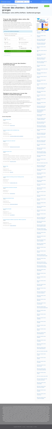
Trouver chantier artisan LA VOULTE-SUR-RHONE (42, 62)
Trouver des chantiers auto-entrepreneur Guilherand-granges (20, 410)
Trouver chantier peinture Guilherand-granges (12, 421)
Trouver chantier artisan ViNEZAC (41, 274)
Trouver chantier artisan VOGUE (41, 373)
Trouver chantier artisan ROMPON (41, 337)
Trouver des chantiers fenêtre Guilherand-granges (30, 409)
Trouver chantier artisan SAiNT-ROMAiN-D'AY (41, 333)
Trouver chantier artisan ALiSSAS (41, 251)
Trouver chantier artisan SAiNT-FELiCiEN (41, 285)
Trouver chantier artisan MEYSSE (41, 248)
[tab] (17, 120)
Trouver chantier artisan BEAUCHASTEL (41, 188)
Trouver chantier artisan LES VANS (42, 84)
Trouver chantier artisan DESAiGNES (41, 296)
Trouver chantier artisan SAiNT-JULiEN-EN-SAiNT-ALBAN (42, 255)
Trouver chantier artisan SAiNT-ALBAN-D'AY (41, 244)
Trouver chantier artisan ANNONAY (41, 32)
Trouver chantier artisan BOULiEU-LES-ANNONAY (41, 141)
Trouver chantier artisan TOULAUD (41, 185)
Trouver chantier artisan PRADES (41, 315)
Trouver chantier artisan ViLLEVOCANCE (41, 303)
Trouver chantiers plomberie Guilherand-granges (18, 416)
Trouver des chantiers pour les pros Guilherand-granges (12, 409)
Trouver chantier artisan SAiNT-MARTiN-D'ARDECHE (41, 369)
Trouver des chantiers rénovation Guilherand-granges (22, 414)
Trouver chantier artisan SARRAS (41, 145)
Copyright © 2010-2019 (17, 426)
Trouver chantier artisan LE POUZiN (42, 77)
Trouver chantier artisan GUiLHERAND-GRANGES (41, 40)
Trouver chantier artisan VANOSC (41, 358)
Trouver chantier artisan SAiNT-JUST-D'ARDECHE (41, 218)
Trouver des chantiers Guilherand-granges (38, 406)
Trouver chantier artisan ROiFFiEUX (41, 99)
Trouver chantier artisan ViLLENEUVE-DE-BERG (41, 88)
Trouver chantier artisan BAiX (42, 351)
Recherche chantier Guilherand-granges (19, 417)
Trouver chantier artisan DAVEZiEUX (41, 81)
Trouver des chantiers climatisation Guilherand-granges (40, 410)
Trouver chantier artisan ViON (43, 376)
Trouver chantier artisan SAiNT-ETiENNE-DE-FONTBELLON (41, 110)
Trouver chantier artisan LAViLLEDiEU (41, 170)
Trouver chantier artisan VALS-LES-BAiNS (42, 70)
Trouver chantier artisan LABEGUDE (41, 237)
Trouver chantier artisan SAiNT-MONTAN (41, 177)
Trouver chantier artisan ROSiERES (41, 322)
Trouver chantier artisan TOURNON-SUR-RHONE (41, 44)
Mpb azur (11, 172)
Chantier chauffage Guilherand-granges (38, 414)
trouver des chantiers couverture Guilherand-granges (22, 406)
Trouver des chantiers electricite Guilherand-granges (29, 411)
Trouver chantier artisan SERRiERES (41, 318)
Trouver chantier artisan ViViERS (41, 66)
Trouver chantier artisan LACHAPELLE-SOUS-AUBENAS (42, 229)
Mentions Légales (30, 426)
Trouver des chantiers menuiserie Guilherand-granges (41, 408)
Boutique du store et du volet (15, 146)
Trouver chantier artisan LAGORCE (41, 391)
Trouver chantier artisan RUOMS (41, 137)
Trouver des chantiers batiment (11, 5)
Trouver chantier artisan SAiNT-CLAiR (41, 344)
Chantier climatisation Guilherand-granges (20, 415)
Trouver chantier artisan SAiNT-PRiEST (41, 270)
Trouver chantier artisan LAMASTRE (41, 103)
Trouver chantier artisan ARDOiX (41, 329)
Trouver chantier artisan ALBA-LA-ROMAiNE (41, 240)
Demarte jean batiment (14, 204)
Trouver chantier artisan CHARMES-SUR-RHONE (41, 119)
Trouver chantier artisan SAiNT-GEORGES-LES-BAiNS (41, 152)
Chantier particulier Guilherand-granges (31, 418)
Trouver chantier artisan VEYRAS (41, 211)
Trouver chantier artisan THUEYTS (41, 277)
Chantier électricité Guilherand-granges (25, 420)
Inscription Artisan (45, 1)
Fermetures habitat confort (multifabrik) (16, 136)
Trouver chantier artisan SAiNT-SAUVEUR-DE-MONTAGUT (42, 307)
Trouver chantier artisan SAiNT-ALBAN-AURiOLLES (41, 348)
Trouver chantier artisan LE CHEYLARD (42, 73)
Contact (35, 426)
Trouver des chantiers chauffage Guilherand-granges (11, 411)
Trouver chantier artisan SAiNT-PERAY (41, 55)
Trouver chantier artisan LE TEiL (42, 51)
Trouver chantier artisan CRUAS (41, 96)
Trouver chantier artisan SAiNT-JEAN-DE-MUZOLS (41, 107)
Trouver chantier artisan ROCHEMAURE (41, 149)
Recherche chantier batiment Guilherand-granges (23, 408)
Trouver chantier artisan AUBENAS (41, 36)
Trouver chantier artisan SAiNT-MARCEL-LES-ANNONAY (42, 263)
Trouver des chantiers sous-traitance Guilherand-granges (35, 412)
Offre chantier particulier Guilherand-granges (13, 419)
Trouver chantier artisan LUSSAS (41, 354)
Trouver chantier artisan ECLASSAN (41, 362)
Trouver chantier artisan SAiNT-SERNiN (41, 222)
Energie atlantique (13, 225)
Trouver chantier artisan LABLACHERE (41, 173)
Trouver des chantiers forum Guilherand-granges (18, 412)
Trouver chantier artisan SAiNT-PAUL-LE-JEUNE (41, 387)
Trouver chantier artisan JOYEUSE (41, 199)
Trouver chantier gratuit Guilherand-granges (28, 419)
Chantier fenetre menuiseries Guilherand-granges (41, 420)
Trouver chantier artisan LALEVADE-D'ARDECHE (41, 292)
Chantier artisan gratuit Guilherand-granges (17, 418)
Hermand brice (12, 193)
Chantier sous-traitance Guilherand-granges (34, 417)
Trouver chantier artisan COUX (41, 192)
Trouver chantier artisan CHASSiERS (41, 341)
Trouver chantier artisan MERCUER (41, 300)
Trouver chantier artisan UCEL (43, 162)
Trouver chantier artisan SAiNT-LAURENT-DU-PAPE (41, 225)
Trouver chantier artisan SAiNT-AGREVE (41, 115)
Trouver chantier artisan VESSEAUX (41, 203)
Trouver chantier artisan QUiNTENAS (41, 233)
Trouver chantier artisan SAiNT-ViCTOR (41, 366)
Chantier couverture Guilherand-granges (40, 421)
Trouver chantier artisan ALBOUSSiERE (41, 383)
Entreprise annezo (13, 161)
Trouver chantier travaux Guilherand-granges (23, 413)
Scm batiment (12, 214)
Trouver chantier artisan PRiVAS (41, 47)
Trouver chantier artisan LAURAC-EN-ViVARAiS (41, 398)
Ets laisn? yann (12, 125)
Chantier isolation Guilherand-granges (33, 415)
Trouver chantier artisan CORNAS (41, 130)
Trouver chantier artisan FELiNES (41, 214)
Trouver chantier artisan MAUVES (41, 289)
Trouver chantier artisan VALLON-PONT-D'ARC (41, 123)
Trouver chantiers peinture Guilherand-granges (34, 416)
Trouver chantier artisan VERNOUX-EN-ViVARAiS (41, 166)
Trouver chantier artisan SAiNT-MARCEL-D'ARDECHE (41, 126)
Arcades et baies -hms (13, 182)
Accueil (3, 5)
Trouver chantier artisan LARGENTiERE (41, 181)
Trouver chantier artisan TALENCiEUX (41, 394)
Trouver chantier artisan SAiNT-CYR (41, 259)
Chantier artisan (6, 1)
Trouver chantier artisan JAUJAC (41, 281)
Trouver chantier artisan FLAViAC (41, 326)
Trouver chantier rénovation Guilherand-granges (38, 407)
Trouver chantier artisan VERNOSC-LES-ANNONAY (41, 134)
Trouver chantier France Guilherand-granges (39, 413)
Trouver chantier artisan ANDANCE (41, 311)
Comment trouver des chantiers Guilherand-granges (21, 407)
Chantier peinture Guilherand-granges (12, 420)
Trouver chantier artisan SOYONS (41, 160)
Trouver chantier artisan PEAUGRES (41, 156)
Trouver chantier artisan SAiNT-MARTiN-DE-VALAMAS (41, 266)
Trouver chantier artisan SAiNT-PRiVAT (41, 207)
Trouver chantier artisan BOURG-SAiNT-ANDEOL (41, 58)
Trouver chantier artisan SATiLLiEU (41, 196)
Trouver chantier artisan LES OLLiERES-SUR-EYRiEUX (42, 379)
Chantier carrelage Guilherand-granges (26, 421)
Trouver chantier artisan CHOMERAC (41, 92)
